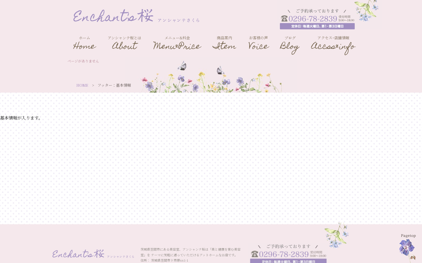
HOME (82, 85)
